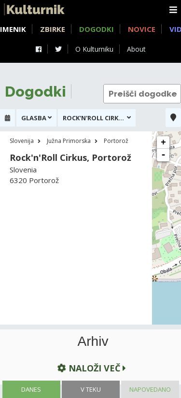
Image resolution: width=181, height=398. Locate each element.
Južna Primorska (69, 141)
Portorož (116, 141)
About (136, 49)
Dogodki (96, 29)
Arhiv (93, 341)
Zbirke (52, 29)
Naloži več (91, 368)
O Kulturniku (94, 49)
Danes (31, 389)
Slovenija (22, 141)
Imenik (13, 29)
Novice (141, 29)
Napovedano (150, 389)
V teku (91, 389)
